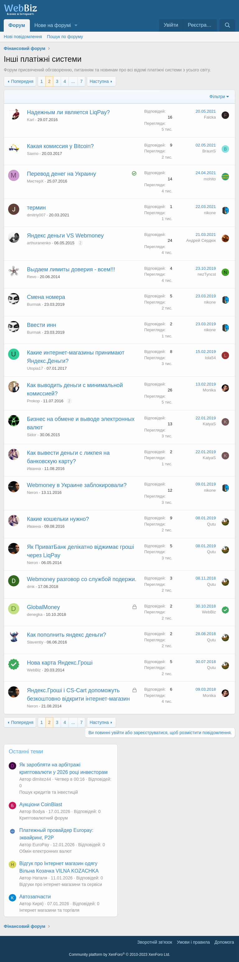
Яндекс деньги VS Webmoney (65, 236)
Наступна (99, 81)
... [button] (73, 81)
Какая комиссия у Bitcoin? (60, 146)
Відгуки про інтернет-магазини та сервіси (60, 884)
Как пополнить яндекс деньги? (66, 635)
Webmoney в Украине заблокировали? (77, 485)
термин (36, 208)
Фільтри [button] (217, 96)
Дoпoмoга (224, 942)
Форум (16, 25)
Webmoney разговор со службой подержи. (82, 579)
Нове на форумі (53, 25)
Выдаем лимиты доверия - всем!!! (71, 269)
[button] (76, 25)
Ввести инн (41, 325)
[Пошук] (227, 25)
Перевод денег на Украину (61, 174)
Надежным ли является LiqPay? (68, 112)
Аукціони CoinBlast (40, 804)
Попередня (22, 81)
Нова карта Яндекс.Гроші (60, 663)
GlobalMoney (43, 607)
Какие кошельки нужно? (58, 519)
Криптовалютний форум (43, 817)
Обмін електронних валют (45, 851)
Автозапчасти (35, 896)
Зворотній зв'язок (154, 942)
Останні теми (26, 751)
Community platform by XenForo (119, 954)
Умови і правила (193, 942)
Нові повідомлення (23, 36)
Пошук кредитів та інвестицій (48, 792)
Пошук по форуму (65, 36)
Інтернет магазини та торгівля (49, 910)
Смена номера (46, 297)
